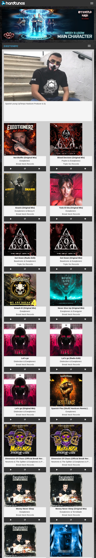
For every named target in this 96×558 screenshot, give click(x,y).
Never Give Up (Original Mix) (71, 308)
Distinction (18, 361)
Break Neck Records (25, 164)
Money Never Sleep (25, 509)
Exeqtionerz (25, 161)
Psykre (65, 161)
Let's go (25, 358)
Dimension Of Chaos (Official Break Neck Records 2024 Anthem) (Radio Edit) (41, 458)
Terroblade (77, 512)
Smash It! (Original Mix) (25, 308)
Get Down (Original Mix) (71, 258)
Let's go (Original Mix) (25, 408)
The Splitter (21, 462)
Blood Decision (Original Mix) (71, 157)
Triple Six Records (71, 164)
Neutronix (9, 462)
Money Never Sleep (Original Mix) (71, 509)
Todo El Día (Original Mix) (71, 208)
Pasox (44, 462)
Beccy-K (31, 211)
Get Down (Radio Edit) (25, 258)
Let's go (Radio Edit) (71, 358)
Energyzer (77, 311)
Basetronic (18, 261)
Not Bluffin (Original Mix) (25, 157)
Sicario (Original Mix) (25, 208)
